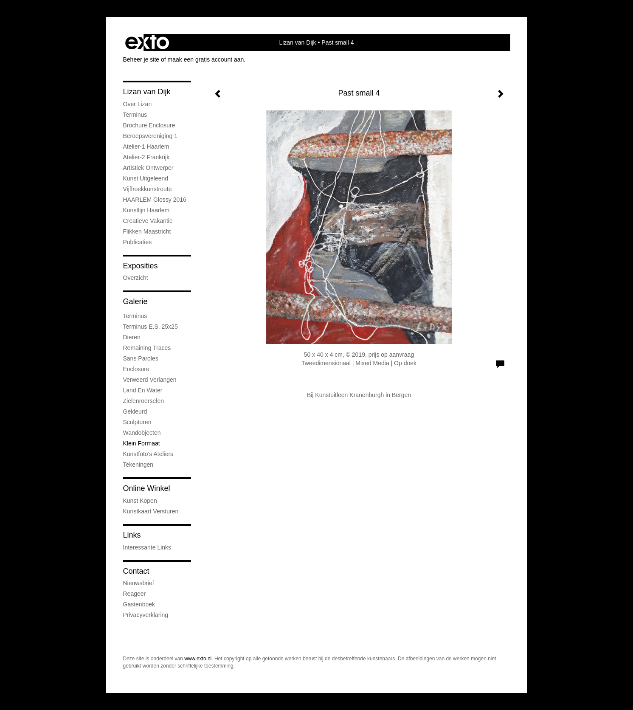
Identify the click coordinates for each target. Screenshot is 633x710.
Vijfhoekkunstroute (147, 189)
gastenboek (139, 604)
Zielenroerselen (143, 400)
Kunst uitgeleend (146, 178)
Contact (136, 571)
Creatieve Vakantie (148, 220)
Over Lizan (137, 104)
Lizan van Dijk (297, 42)
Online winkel (146, 488)
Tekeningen (138, 464)
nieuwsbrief (138, 583)
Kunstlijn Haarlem (146, 210)
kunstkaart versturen (151, 511)
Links (132, 535)
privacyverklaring (146, 614)
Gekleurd (135, 411)
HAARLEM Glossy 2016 (154, 199)
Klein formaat (141, 443)
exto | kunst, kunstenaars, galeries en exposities (147, 42)
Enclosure (136, 369)
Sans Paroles (140, 358)
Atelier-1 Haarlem (146, 146)
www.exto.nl (197, 659)
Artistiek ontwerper (148, 167)
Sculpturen (137, 422)
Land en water (143, 390)
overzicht (135, 277)
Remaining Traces (147, 347)
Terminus (135, 114)
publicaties (137, 242)
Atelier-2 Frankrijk (146, 157)
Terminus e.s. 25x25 (150, 326)
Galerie (135, 301)
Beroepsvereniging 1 (150, 135)
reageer (134, 593)
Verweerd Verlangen (150, 379)
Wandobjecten (142, 432)
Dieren (132, 337)
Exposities (140, 266)
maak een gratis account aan (206, 59)
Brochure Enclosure (149, 125)
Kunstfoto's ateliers (148, 454)
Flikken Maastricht (147, 231)
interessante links (147, 547)
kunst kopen (140, 500)
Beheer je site (141, 59)
